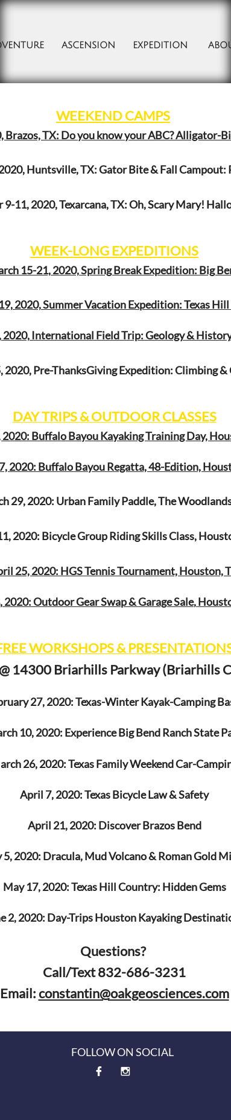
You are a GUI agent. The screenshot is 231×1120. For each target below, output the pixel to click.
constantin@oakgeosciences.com (134, 993)
